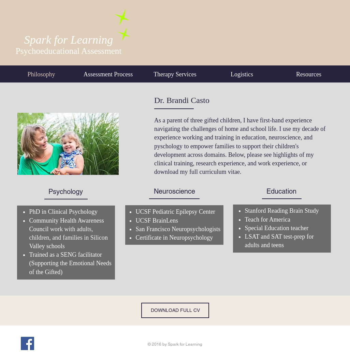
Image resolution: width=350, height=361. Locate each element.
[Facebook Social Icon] (27, 343)
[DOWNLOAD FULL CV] (175, 310)
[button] (241, 74)
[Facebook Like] (61, 343)
